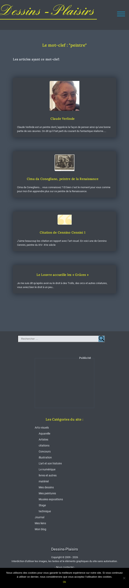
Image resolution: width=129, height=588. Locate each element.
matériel (44, 481)
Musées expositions (51, 499)
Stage (42, 505)
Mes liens (40, 523)
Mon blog (40, 529)
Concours (45, 451)
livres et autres (48, 475)
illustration (45, 457)
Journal (39, 517)
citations (44, 445)
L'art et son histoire (50, 463)
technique (45, 511)
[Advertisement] (64, 386)
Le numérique (47, 469)
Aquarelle (44, 433)
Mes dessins (46, 487)
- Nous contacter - (64, 567)
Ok (64, 581)
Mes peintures (47, 493)
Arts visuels (42, 427)
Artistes (43, 439)
